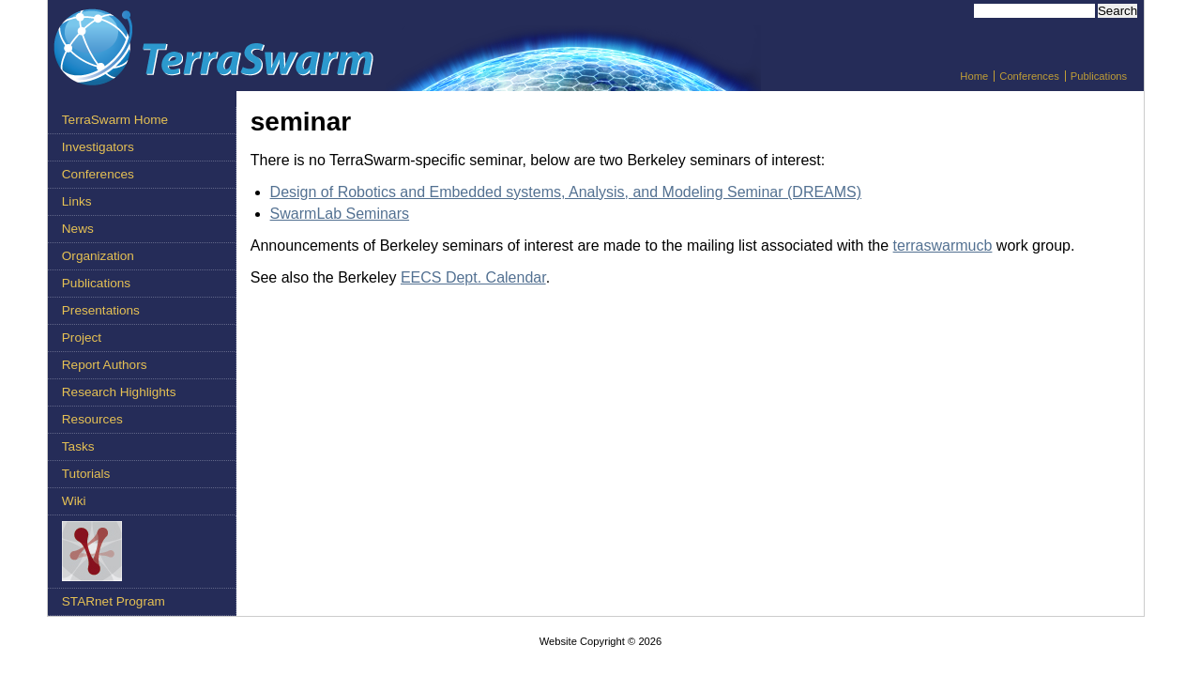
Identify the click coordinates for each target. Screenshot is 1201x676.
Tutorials (86, 474)
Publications (1099, 76)
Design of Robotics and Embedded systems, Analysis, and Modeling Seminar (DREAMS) (566, 192)
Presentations (101, 310)
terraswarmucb (943, 246)
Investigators (98, 147)
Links (77, 201)
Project (81, 337)
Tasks (78, 446)
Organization (98, 256)
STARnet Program (113, 601)
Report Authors (104, 365)
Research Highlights (119, 392)
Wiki (74, 501)
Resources (92, 419)
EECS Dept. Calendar (473, 277)
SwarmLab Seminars (340, 214)
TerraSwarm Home (115, 120)
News (78, 229)
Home (974, 76)
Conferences (1028, 76)
